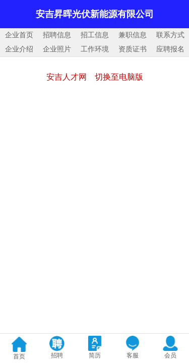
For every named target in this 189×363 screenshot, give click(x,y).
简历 (95, 355)
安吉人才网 (66, 77)
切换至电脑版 (119, 77)
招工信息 (95, 35)
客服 (133, 355)
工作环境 (95, 49)
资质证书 (132, 49)
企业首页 (19, 35)
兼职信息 (132, 35)
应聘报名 (170, 49)
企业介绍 (19, 49)
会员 (170, 355)
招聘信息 (57, 35)
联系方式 (170, 35)
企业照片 (57, 49)
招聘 (57, 355)
